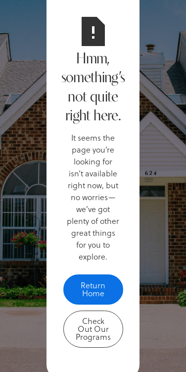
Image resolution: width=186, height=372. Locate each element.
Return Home (93, 289)
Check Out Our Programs (93, 328)
